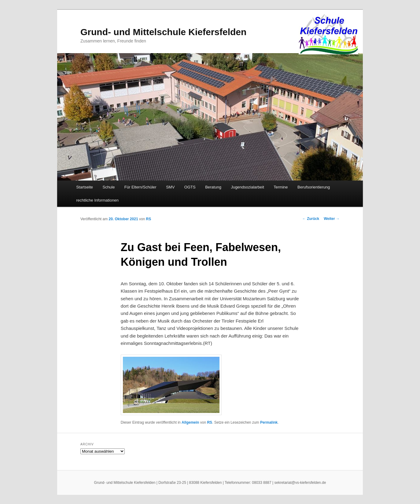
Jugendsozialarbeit (247, 187)
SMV (170, 187)
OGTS (190, 187)
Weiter (332, 219)
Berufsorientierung (313, 187)
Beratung (213, 187)
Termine (281, 187)
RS (148, 219)
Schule (109, 187)
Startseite (84, 187)
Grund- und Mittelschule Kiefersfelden (163, 32)
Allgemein (190, 422)
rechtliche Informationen (97, 200)
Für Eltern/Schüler (140, 187)
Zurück (310, 219)
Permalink (269, 422)
